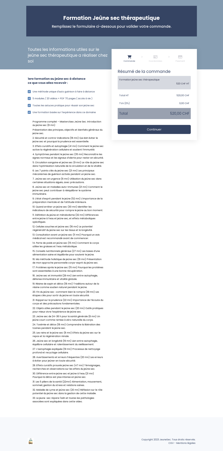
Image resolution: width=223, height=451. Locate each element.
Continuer (154, 129)
